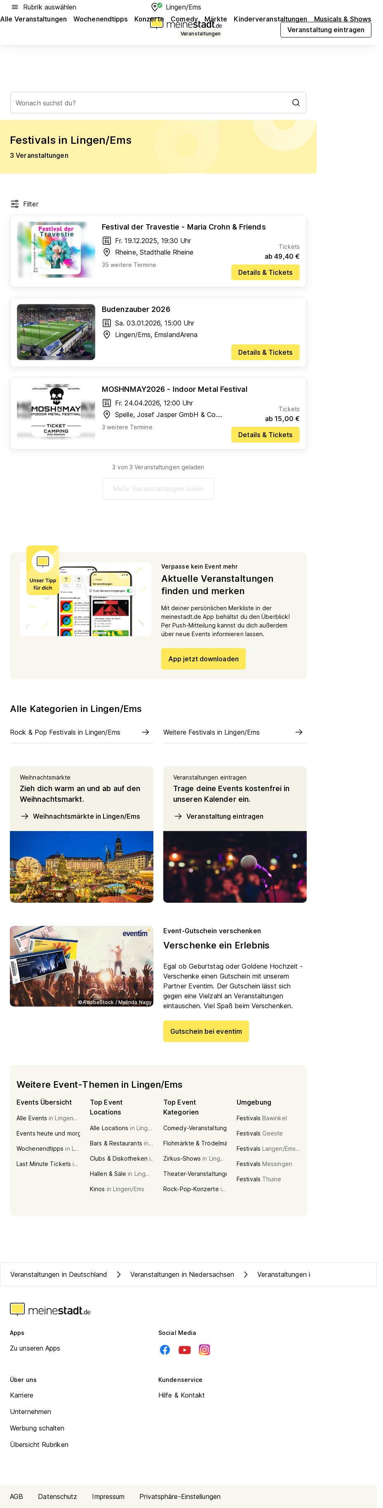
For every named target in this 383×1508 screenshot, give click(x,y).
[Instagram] (204, 1349)
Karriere (21, 1395)
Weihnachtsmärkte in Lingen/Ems (80, 816)
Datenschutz (57, 1496)
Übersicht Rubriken (39, 1444)
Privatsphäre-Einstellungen (180, 1496)
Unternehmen (30, 1411)
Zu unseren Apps (35, 1348)
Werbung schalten (37, 1428)
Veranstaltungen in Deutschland (58, 1274)
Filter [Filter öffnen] (24, 204)
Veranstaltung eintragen (218, 816)
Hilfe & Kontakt (181, 1395)
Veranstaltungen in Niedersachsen (174, 1274)
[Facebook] (165, 1349)
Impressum (108, 1496)
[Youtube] (184, 1349)
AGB (16, 1496)
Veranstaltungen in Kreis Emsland (300, 1274)
